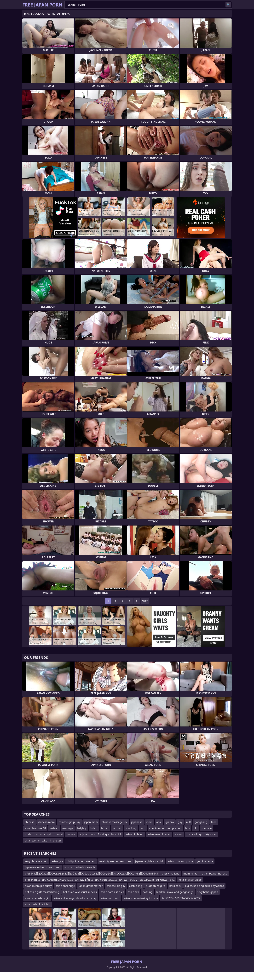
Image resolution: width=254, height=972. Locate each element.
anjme (83, 834)
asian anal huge (65, 886)
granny (169, 822)
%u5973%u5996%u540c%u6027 (181, 898)
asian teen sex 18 (35, 828)
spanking (131, 828)
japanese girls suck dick (149, 861)
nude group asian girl (38, 834)
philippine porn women (81, 861)
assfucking (135, 886)
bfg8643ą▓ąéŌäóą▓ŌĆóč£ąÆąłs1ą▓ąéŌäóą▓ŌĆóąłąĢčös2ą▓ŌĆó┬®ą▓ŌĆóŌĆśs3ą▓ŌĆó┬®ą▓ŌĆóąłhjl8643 (91, 873)
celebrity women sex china (115, 861)
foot (142, 828)
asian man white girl (37, 898)
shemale (206, 828)
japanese (136, 822)
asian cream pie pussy (38, 886)
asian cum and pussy (180, 861)
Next (145, 600)
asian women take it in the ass (43, 840)
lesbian (54, 828)
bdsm (93, 828)
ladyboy (82, 828)
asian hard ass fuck (112, 892)
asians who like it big (37, 904)
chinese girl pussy (69, 822)
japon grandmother (91, 886)
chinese (29, 822)
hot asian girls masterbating (42, 892)
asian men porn (110, 898)
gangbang (201, 822)
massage (67, 828)
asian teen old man (159, 834)
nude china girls (155, 886)
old (195, 828)
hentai (59, 834)
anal (159, 822)
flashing (147, 892)
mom (149, 822)
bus (187, 828)
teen (214, 822)
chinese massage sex (114, 822)
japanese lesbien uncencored (42, 867)
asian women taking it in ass (140, 898)
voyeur (178, 834)
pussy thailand (170, 873)
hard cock (175, 886)
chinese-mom (46, 822)
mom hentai (190, 873)
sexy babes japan (207, 892)
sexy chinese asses (36, 861)
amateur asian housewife (79, 867)
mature (71, 834)
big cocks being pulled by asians (204, 886)
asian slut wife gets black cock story (75, 898)
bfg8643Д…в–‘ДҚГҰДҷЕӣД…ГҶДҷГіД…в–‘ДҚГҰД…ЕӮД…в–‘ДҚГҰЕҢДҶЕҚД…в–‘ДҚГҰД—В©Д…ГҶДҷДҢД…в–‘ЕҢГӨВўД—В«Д (100, 879)
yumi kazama (205, 861)
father (105, 828)
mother (116, 828)
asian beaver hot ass (214, 873)
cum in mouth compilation (165, 828)
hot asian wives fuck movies (80, 892)
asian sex (133, 892)
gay (180, 822)
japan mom (91, 822)
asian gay (57, 861)
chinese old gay (115, 886)
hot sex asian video (190, 879)
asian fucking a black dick (106, 834)
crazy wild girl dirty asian (202, 834)
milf (188, 822)
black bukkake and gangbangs (174, 892)
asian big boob (135, 834)
